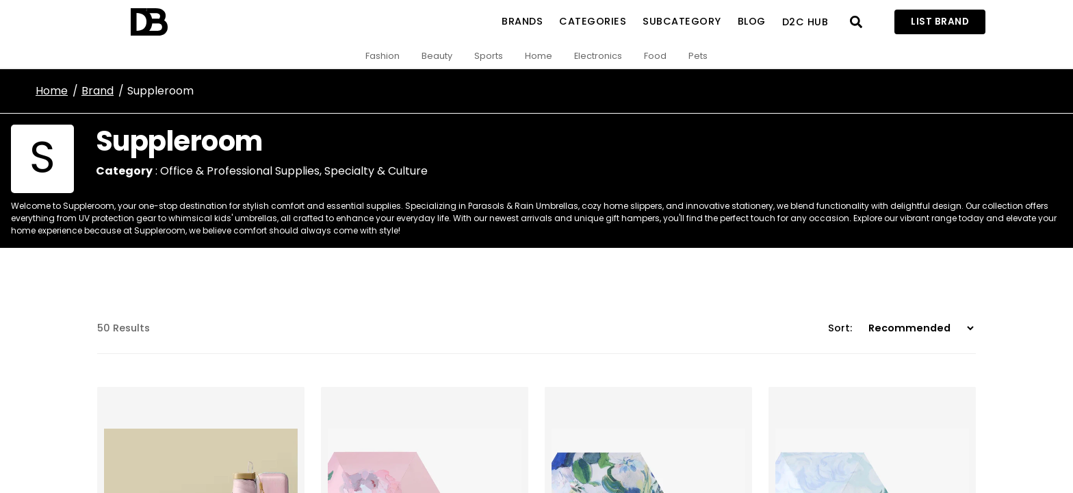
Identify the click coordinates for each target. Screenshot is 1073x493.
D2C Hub (805, 22)
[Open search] (856, 22)
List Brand (940, 21)
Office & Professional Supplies (240, 171)
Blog (752, 21)
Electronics (598, 56)
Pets (698, 56)
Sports (488, 56)
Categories (592, 21)
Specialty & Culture (376, 171)
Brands (522, 21)
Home (538, 56)
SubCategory (682, 21)
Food (655, 56)
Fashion (382, 56)
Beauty (437, 56)
